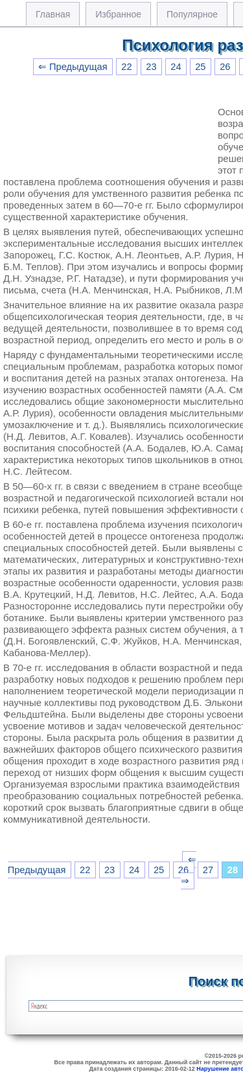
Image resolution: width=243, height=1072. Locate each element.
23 (151, 67)
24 (175, 67)
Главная (53, 14)
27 (208, 870)
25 (200, 67)
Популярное (192, 14)
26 (225, 67)
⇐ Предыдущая (73, 67)
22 (126, 67)
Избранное (118, 14)
